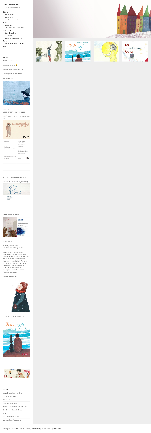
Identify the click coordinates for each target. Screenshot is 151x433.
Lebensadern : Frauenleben (12, 420)
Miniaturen (6, 400)
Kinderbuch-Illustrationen (13, 38)
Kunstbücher (9, 14)
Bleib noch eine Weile (10, 403)
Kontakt (5, 49)
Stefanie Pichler (11, 4)
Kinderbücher (9, 17)
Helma (10, 36)
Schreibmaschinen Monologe (14, 43)
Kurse (5, 22)
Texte (5, 41)
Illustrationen (7, 30)
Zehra (5, 413)
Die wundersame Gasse (11, 417)
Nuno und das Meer (14, 20)
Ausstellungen (7, 25)
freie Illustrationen (11, 33)
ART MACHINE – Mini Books (14, 28)
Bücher (5, 12)
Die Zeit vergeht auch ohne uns (13, 410)
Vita (4, 46)
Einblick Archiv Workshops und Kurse (15, 406)
